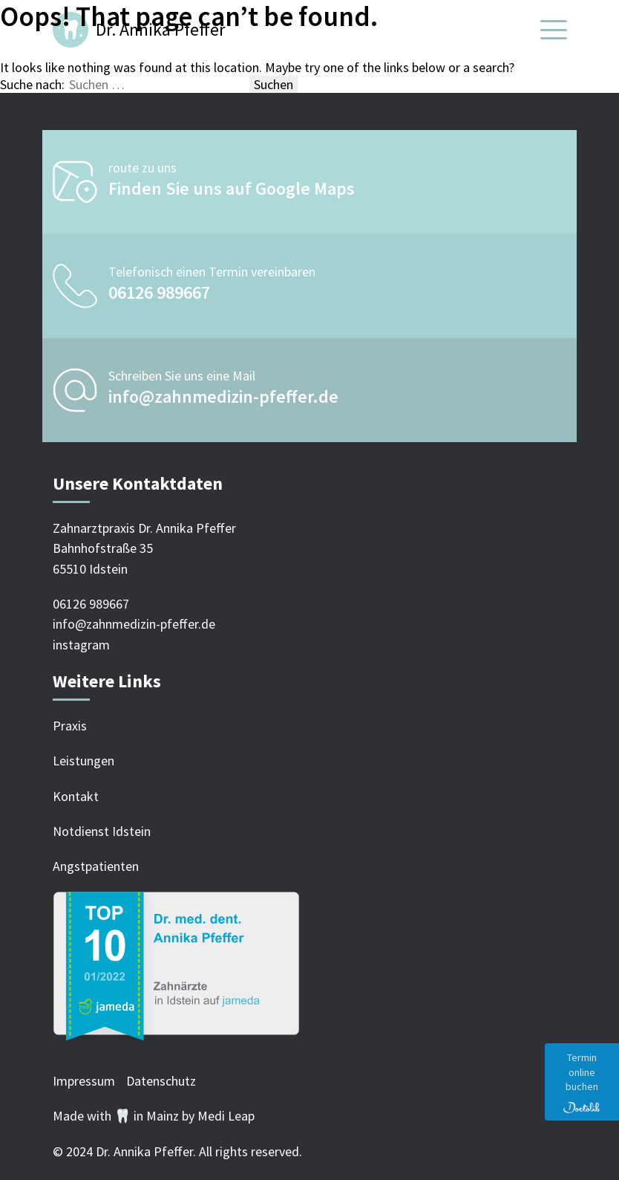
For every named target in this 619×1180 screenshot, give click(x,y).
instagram (81, 644)
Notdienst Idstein (102, 831)
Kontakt (76, 796)
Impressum (84, 1080)
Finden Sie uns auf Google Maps (231, 188)
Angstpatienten (96, 866)
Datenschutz (161, 1080)
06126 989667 (159, 292)
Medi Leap (226, 1115)
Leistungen (83, 760)
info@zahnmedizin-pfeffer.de (223, 396)
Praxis (70, 725)
